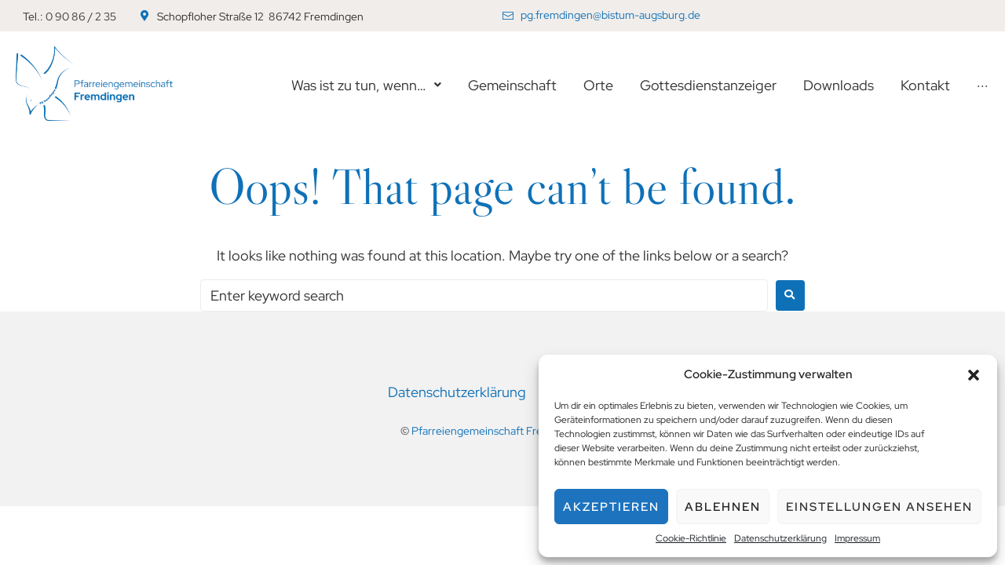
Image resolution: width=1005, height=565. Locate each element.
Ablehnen (723, 507)
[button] (973, 375)
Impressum (857, 538)
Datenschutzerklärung (780, 538)
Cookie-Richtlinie (691, 538)
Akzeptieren (611, 507)
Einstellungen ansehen (879, 507)
